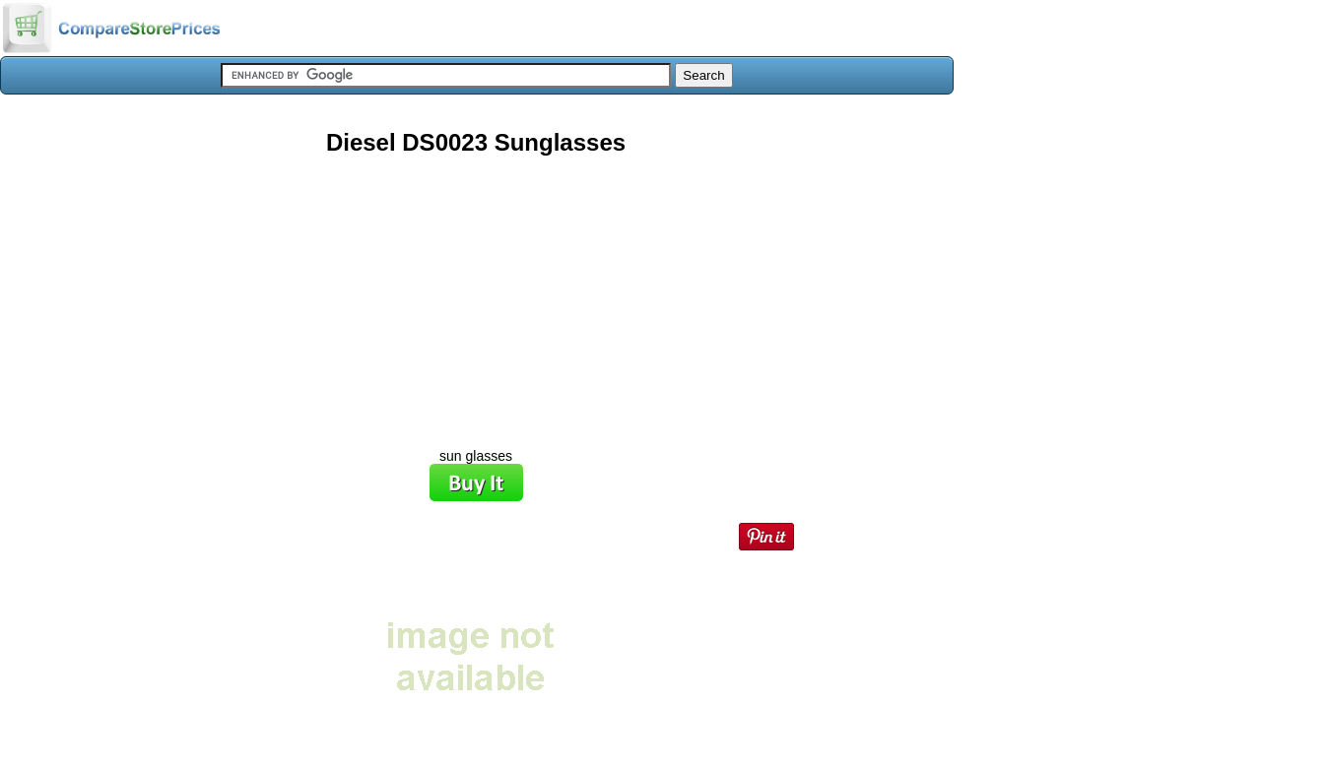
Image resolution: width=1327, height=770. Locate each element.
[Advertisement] (476, 294)
